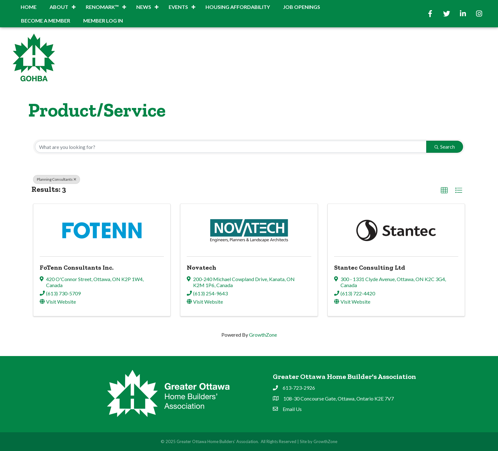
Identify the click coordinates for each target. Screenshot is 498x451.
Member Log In (103, 20)
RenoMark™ (102, 7)
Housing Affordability (237, 7)
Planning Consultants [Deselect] (56, 179)
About (59, 7)
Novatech (201, 267)
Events (178, 7)
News (143, 7)
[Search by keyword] (231, 147)
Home (29, 7)
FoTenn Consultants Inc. (76, 267)
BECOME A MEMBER (45, 20)
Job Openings (301, 7)
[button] (444, 190)
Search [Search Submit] (444, 147)
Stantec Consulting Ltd (369, 267)
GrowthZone (263, 335)
